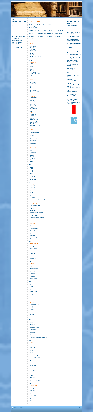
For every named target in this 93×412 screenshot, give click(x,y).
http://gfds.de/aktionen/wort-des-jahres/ (40, 26)
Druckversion (15, 407)
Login (80, 407)
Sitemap (20, 407)
